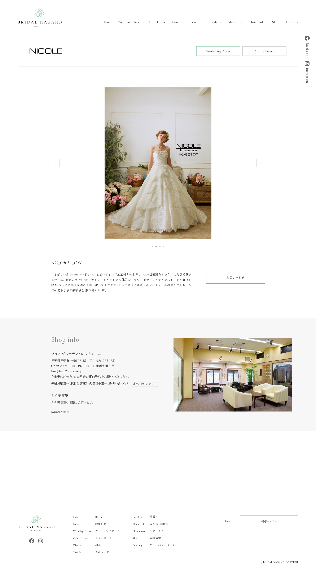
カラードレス (92, 538)
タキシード (91, 553)
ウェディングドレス (96, 532)
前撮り (145, 517)
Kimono (177, 22)
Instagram (307, 72)
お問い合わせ (236, 278)
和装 (87, 546)
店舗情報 (147, 538)
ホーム (88, 517)
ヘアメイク (148, 532)
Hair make (257, 22)
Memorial (235, 22)
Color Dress (156, 22)
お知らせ (89, 524)
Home (107, 22)
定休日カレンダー (145, 384)
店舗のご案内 (60, 412)
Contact (292, 22)
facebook (307, 46)
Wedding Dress (129, 22)
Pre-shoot (214, 22)
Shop (276, 22)
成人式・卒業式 (150, 524)
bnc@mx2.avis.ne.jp (67, 372)
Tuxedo (195, 22)
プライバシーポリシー (155, 546)
